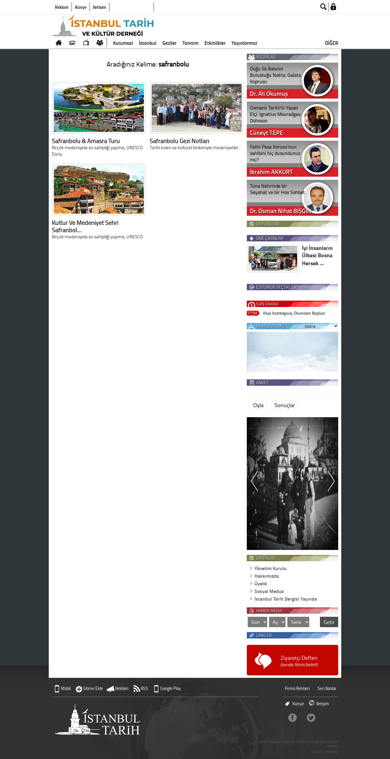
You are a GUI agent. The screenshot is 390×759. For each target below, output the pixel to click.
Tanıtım (190, 42)
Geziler (169, 42)
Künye (81, 7)
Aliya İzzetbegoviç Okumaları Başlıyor (294, 313)
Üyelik (260, 583)
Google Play (170, 688)
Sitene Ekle (93, 688)
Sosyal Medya (269, 591)
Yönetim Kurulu (270, 568)
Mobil (66, 688)
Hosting (332, 752)
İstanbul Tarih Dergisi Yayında (285, 598)
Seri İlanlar (326, 688)
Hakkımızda (266, 575)
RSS (144, 688)
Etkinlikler (214, 42)
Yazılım (317, 752)
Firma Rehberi (297, 688)
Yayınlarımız (244, 42)
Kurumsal (123, 42)
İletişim (99, 7)
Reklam (62, 7)
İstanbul (147, 42)
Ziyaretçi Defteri (299, 661)
